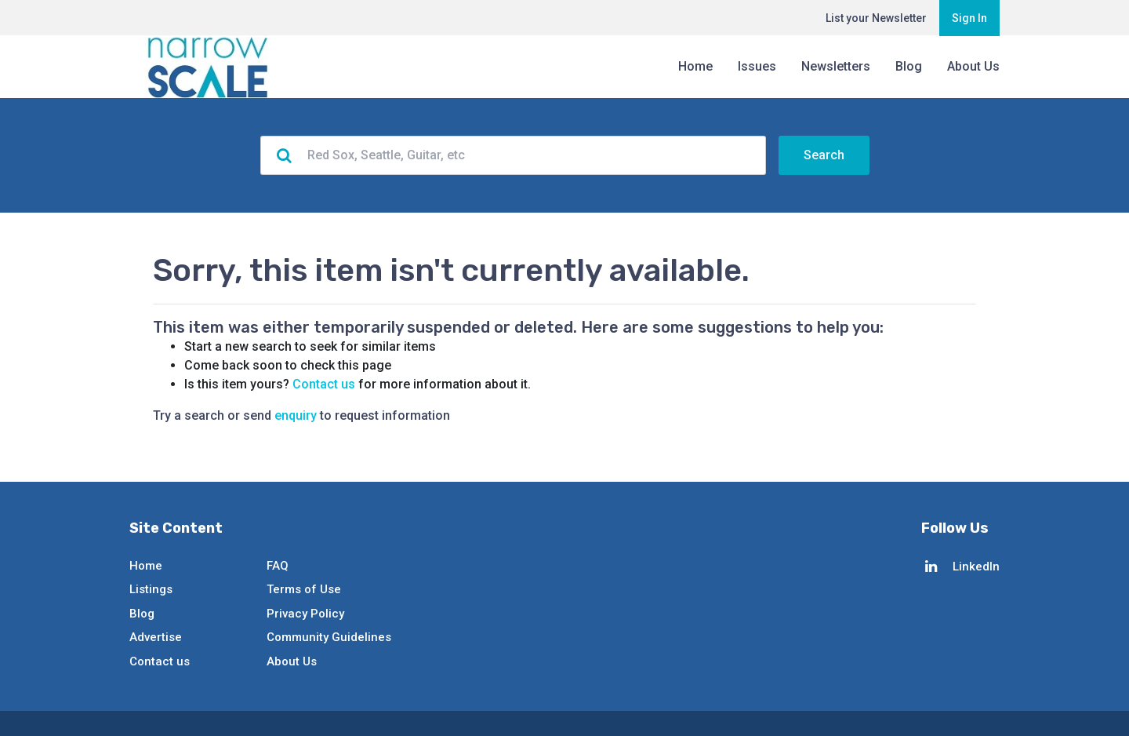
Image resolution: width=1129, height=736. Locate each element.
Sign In (969, 18)
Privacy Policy (305, 614)
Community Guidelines (329, 637)
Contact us (323, 384)
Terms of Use (304, 589)
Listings (150, 589)
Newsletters (835, 66)
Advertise (155, 637)
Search (824, 155)
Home (695, 66)
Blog (908, 66)
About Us (973, 66)
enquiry (295, 415)
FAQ (278, 566)
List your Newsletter (876, 18)
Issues (757, 66)
